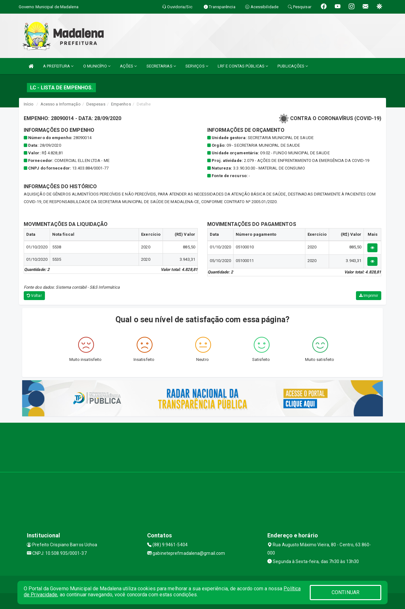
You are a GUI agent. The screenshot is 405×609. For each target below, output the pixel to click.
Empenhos (121, 104)
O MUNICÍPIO (96, 66)
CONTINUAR (345, 592)
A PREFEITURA (58, 66)
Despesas (95, 104)
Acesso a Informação (60, 104)
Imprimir (368, 295)
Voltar (34, 295)
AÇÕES (128, 66)
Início (29, 104)
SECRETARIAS (161, 66)
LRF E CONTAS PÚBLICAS (243, 66)
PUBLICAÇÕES (292, 66)
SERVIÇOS (196, 66)
